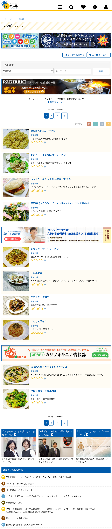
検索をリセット (57, 102)
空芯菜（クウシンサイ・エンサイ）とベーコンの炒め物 (60, 202)
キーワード (36, 72)
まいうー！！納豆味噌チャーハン (48, 154)
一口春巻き (36, 272)
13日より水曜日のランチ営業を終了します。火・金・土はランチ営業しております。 (45, 495)
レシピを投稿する (74, 55)
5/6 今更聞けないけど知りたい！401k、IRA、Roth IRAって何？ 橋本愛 (38, 476)
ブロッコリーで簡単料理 (43, 390)
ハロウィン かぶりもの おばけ (20, 482)
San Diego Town (14, 8)
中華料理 (17, 19)
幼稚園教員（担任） (15, 501)
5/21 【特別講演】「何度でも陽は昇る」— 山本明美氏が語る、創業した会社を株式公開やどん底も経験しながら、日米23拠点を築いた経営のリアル (50, 509)
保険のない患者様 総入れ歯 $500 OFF (24, 523)
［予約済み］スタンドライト (19, 488)
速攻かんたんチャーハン (43, 130)
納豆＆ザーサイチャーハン (45, 248)
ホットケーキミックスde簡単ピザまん (51, 178)
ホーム (3, 19)
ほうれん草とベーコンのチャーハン (49, 366)
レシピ (10, 19)
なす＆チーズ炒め (40, 296)
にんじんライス (39, 320)
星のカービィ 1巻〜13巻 (17, 517)
